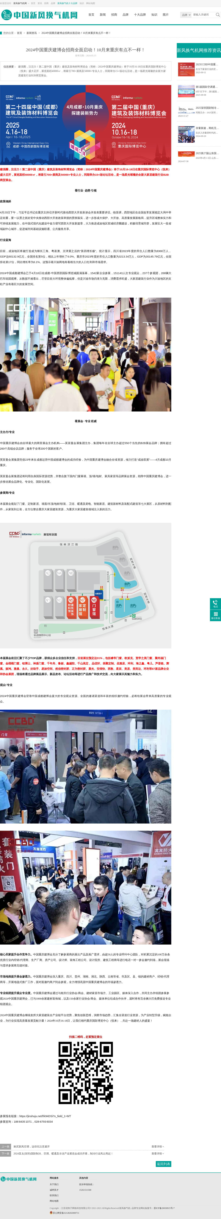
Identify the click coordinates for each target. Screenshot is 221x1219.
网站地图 (90, 3)
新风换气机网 (20, 3)
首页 (33, 3)
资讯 (40, 3)
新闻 (103, 14)
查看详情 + (158, 1146)
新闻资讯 (32, 33)
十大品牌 (140, 14)
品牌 (53, 3)
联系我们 (54, 1195)
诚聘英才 (54, 1190)
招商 (46, 3)
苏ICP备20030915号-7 (164, 1208)
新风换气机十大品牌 (67, 3)
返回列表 (163, 1164)
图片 (166, 14)
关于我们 (54, 1184)
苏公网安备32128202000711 (66, 1213)
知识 (82, 3)
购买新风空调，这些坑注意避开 (32, 1146)
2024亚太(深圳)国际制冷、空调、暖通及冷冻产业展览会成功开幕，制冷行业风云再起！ (63, 1153)
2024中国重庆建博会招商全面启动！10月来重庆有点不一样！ (76, 33)
